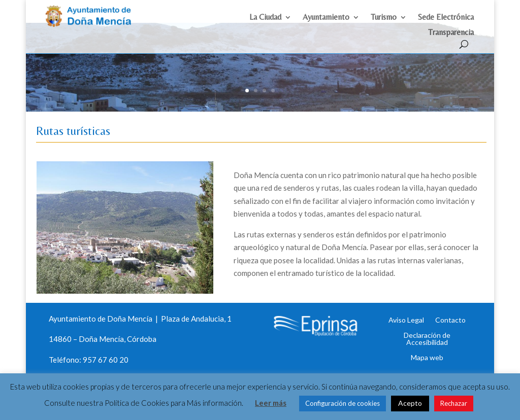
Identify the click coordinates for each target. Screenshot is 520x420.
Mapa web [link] (427, 350)
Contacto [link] (450, 312)
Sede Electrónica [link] (446, 19)
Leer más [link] (270, 402)
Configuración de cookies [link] (342, 403)
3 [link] (264, 83)
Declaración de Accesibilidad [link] (427, 331)
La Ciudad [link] (265, 19)
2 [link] (255, 83)
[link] (93, 24)
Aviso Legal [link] (406, 312)
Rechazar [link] (453, 403)
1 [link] (247, 83)
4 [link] (273, 83)
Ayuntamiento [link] (326, 19)
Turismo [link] (384, 19)
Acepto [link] (410, 403)
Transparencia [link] (451, 34)
